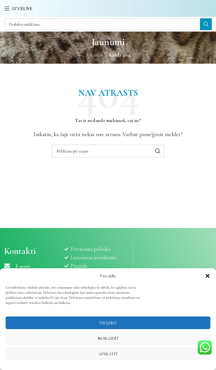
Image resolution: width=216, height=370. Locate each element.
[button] (207, 276)
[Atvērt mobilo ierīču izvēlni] (18, 8)
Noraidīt (108, 338)
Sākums (94, 55)
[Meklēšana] (108, 24)
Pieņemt (108, 322)
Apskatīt (108, 353)
